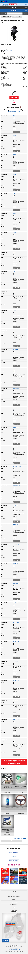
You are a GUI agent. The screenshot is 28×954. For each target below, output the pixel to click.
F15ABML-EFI (15, 369)
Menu (14, 8)
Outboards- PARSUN (17, 16)
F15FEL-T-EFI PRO (17, 485)
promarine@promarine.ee (15, 949)
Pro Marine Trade (8, 50)
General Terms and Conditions (14, 896)
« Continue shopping (20, 838)
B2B (14, 907)
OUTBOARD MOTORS (6, 16)
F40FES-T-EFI (15, 661)
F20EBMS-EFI (15, 505)
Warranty (14, 899)
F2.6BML (14, 135)
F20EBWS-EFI (16, 544)
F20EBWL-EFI (15, 563)
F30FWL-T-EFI (16, 622)
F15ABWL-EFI (15, 407)
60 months (14, 104)
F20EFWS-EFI (16, 583)
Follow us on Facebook (14, 860)
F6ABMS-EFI (15, 252)
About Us (14, 891)
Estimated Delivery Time (14, 111)
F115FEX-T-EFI (16, 719)
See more (5, 940)
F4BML (14, 174)
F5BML (14, 193)
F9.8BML (14, 330)
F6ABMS (14, 213)
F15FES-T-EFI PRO (17, 466)
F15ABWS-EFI (16, 388)
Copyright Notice (14, 904)
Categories (14, 10)
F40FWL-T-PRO (16, 680)
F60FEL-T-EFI (15, 700)
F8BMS (14, 271)
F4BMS (14, 154)
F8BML (14, 291)
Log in (26, 4)
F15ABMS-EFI (15, 349)
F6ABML (14, 232)
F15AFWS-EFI (16, 427)
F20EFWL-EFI (15, 602)
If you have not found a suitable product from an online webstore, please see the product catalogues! (14, 762)
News (14, 894)
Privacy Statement (14, 902)
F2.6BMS (14, 115)
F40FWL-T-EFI (16, 641)
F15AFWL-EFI (15, 446)
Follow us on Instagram (14, 886)
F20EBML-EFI (15, 524)
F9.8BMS (14, 310)
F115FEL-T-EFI (16, 739)
